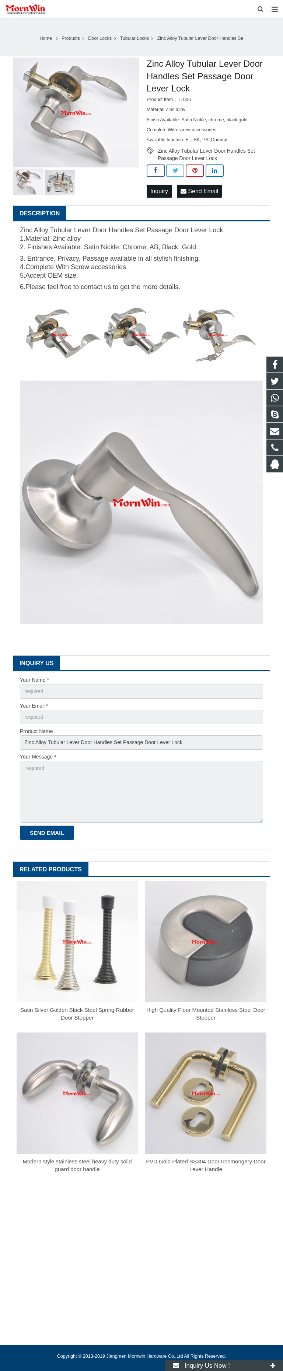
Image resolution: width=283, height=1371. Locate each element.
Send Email (199, 191)
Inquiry (159, 191)
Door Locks (100, 38)
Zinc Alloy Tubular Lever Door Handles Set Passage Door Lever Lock (206, 151)
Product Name (36, 731)
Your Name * (34, 680)
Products (71, 38)
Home (46, 38)
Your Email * (34, 706)
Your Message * (38, 757)
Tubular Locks (134, 38)
